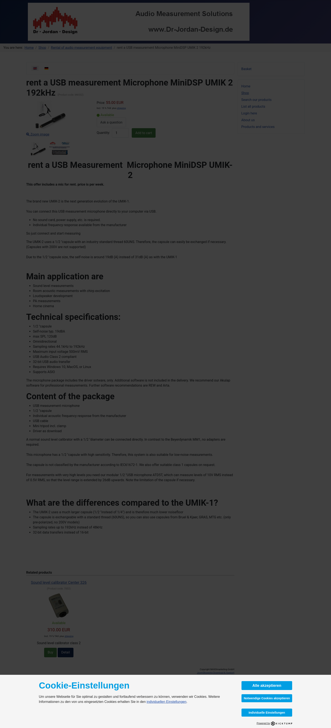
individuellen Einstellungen (167, 702)
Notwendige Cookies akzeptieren (267, 698)
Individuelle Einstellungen (267, 712)
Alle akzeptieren (266, 685)
